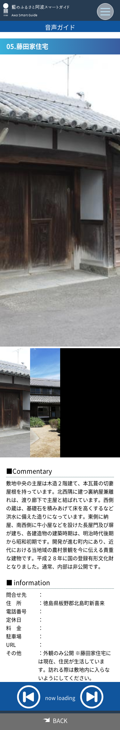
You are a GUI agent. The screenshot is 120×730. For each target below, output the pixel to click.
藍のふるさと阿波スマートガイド (41, 7)
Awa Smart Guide (24, 15)
